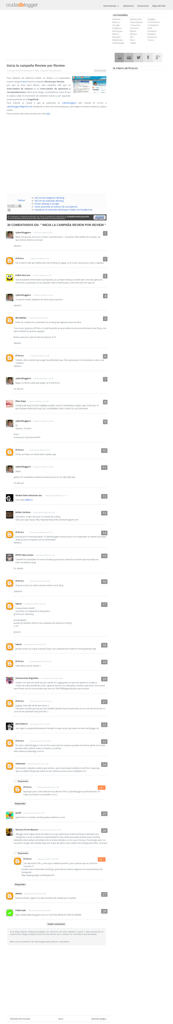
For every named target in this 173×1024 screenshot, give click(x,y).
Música (115, 34)
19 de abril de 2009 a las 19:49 (43, 467)
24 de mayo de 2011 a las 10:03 (40, 741)
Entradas (116, 37)
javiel (18, 812)
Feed (132, 40)
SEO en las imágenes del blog (49, 197)
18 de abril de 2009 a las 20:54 (43, 421)
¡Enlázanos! (128, 5)
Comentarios (153, 22)
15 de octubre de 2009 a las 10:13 (41, 532)
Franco (24, 81)
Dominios (152, 31)
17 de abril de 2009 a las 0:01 (43, 233)
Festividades (118, 43)
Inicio (15, 60)
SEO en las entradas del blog (49, 200)
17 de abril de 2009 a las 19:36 (43, 378)
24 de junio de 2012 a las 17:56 (33, 813)
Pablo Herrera (22, 275)
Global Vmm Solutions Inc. (29, 495)
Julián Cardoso (23, 512)
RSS (119, 57)
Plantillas (151, 34)
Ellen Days (20, 401)
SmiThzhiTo (21, 723)
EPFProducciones (24, 555)
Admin (18, 893)
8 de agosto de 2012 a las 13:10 (50, 830)
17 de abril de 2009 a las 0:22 (39, 258)
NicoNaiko (21, 317)
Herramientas (111, 5)
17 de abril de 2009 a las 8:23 (38, 318)
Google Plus (157, 57)
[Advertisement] (58, 35)
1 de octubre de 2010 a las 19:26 (40, 701)
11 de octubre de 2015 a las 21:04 (39, 910)
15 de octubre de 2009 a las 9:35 (43, 512)
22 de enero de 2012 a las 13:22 (37, 764)
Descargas (117, 31)
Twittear (21, 200)
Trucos (150, 40)
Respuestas (23, 781)
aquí (48, 113)
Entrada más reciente (20, 1018)
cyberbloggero (23, 232)
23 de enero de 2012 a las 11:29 (48, 787)
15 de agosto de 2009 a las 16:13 (56, 496)
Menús (133, 31)
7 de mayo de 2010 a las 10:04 (40, 581)
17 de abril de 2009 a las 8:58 (39, 356)
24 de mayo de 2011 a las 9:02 (40, 724)
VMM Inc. (29, 499)
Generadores (136, 22)
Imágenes (116, 28)
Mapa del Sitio (159, 5)
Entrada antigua (98, 1018)
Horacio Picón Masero (26, 829)
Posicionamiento (26, 60)
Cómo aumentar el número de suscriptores (56, 206)
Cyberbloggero (69, 103)
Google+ (116, 25)
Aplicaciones (136, 19)
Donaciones (143, 5)
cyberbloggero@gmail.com (19, 106)
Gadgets (151, 19)
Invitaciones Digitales (27, 678)
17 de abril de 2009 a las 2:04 (43, 295)
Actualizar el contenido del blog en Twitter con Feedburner (64, 209)
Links (149, 28)
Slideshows (117, 40)
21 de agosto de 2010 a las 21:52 (35, 604)
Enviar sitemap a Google (47, 203)
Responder (20, 803)
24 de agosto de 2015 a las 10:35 (35, 894)
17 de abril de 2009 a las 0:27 (42, 275)
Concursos (135, 25)
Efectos (133, 34)
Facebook (152, 37)
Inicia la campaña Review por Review (36, 65)
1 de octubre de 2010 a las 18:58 (51, 678)
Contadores (153, 25)
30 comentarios (100, 70)
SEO (132, 37)
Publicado (20, 910)
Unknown (20, 763)
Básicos (116, 22)
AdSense (116, 19)
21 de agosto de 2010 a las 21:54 (35, 644)
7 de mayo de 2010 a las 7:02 (45, 555)
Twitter (133, 43)
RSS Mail (129, 57)
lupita (18, 603)
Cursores (134, 28)
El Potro (19, 258)
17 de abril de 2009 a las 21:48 (38, 401)
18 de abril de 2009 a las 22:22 (40, 450)
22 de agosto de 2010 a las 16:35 (41, 661)
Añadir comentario (56, 924)
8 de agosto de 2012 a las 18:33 (48, 859)
